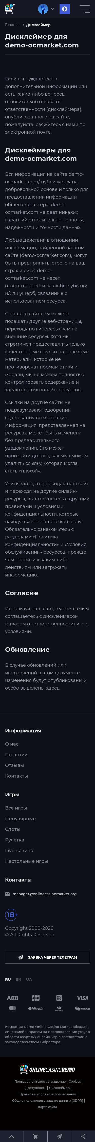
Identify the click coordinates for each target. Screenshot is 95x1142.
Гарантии (16, 755)
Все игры (16, 808)
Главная (12, 25)
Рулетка (14, 840)
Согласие (21, 593)
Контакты (16, 776)
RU (8, 979)
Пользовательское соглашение (40, 1081)
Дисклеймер (59, 1088)
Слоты (13, 829)
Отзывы (14, 765)
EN (18, 979)
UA (29, 979)
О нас (11, 744)
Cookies (75, 1081)
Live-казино (19, 850)
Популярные (20, 818)
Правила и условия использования (48, 1094)
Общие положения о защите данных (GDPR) (47, 1100)
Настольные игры (26, 861)
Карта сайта (47, 1107)
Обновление (27, 649)
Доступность (35, 1088)
